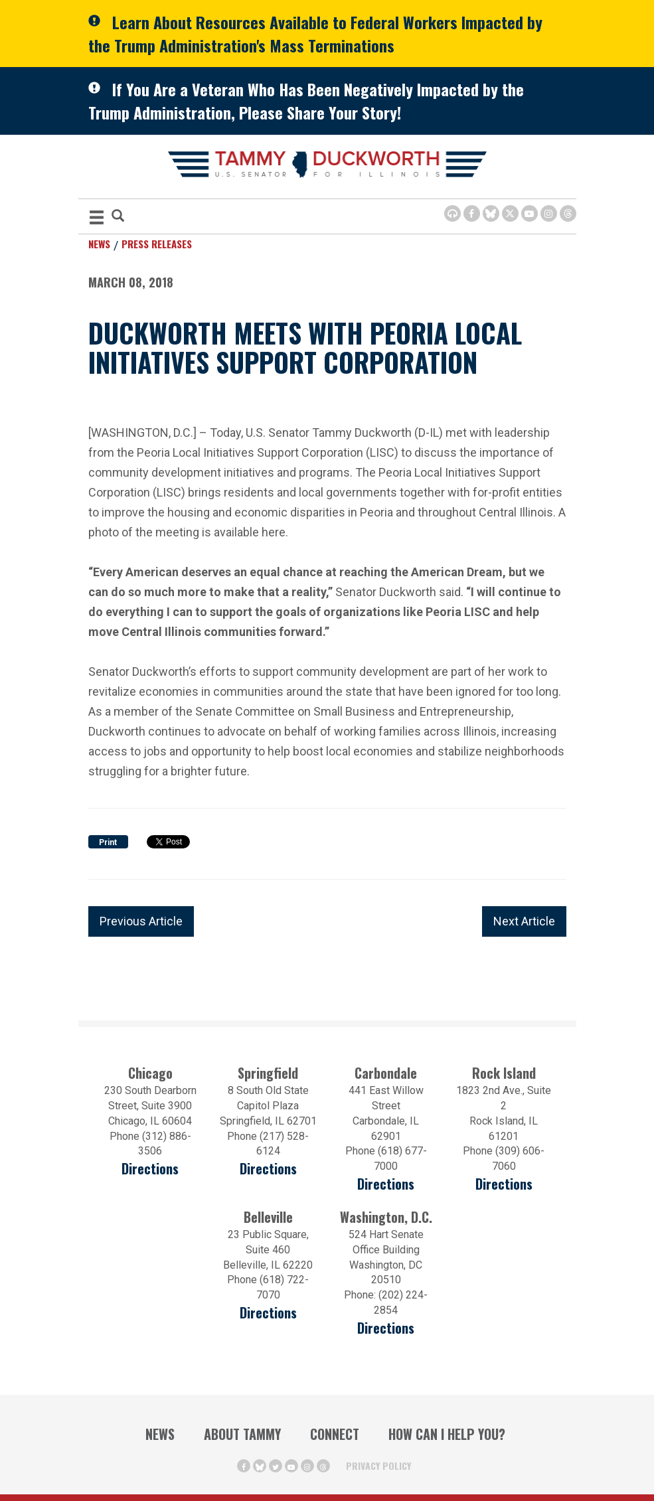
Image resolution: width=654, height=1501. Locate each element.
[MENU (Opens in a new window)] (96, 219)
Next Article (524, 921)
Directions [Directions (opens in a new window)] (150, 1168)
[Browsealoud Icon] (452, 213)
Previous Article (141, 921)
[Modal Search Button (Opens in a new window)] (118, 216)
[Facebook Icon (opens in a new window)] (471, 213)
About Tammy (242, 1434)
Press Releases (157, 243)
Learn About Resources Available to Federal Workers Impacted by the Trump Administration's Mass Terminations (315, 33)
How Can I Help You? (446, 1434)
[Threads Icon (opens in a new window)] (568, 213)
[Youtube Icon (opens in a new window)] (529, 213)
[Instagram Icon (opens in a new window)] (548, 213)
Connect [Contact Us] (334, 1434)
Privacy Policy (378, 1465)
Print (108, 842)
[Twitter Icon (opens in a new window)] (510, 213)
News (99, 243)
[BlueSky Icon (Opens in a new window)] (491, 213)
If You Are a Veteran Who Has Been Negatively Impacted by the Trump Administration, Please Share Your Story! (306, 100)
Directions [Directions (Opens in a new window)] (268, 1312)
